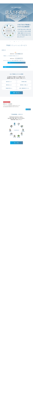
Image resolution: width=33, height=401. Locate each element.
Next (22, 41)
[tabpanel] (16, 21)
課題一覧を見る (18, 92)
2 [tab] (16, 41)
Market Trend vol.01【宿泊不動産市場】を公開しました (14, 60)
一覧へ (17, 62)
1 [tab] (14, 41)
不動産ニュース (15, 66)
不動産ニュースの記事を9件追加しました (11, 55)
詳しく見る (18, 142)
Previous (10, 41)
